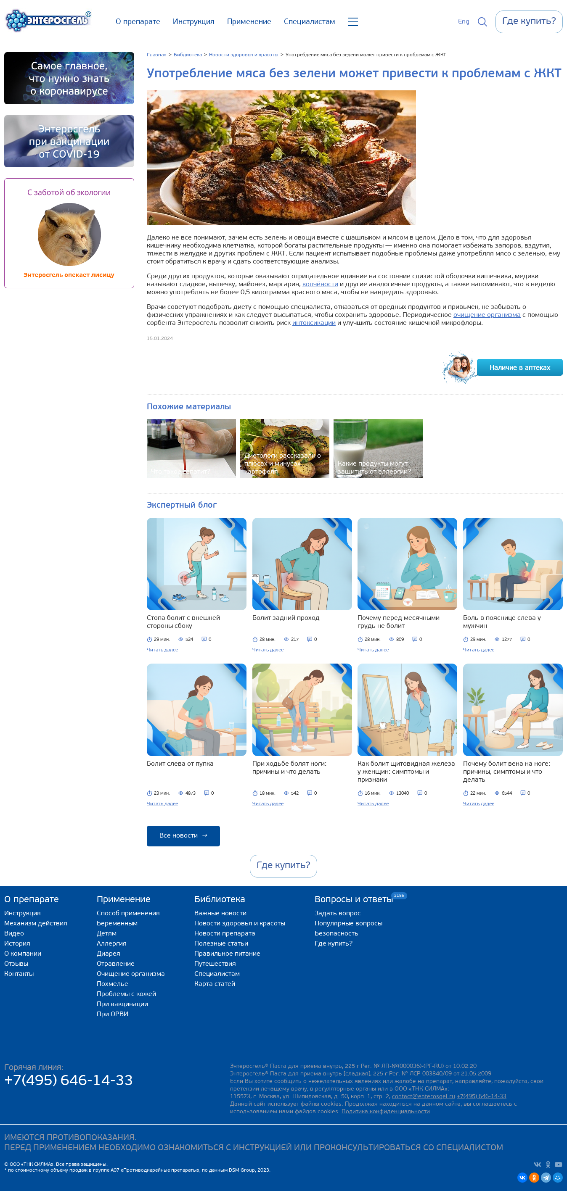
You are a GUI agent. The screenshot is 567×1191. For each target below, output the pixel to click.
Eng (463, 21)
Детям (107, 933)
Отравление (116, 964)
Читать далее (162, 650)
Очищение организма (131, 974)
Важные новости (220, 913)
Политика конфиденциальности (386, 1112)
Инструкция (194, 22)
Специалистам (309, 22)
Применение (249, 22)
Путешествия (215, 964)
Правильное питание (227, 954)
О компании (22, 954)
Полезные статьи (221, 944)
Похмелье (112, 984)
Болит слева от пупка (180, 764)
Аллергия (112, 944)
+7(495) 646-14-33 (68, 1081)
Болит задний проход (286, 618)
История (17, 944)
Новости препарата (224, 933)
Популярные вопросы (348, 923)
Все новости (183, 836)
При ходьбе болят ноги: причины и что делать (289, 768)
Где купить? (333, 944)
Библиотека (219, 900)
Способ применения (128, 913)
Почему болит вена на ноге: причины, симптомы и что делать (506, 772)
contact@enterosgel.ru (423, 1097)
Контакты (19, 974)
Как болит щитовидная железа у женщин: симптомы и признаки (406, 772)
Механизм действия (35, 923)
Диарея (108, 954)
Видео (14, 933)
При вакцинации (122, 1004)
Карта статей (214, 984)
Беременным (117, 923)
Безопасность (336, 933)
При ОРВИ (112, 1014)
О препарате (138, 22)
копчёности (320, 284)
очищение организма (487, 315)
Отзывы (16, 964)
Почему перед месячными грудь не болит (399, 622)
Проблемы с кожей (126, 994)
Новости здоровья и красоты (239, 923)
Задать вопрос (338, 913)
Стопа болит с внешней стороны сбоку (183, 622)
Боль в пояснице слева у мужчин (502, 622)
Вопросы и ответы (354, 899)
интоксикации (314, 323)
